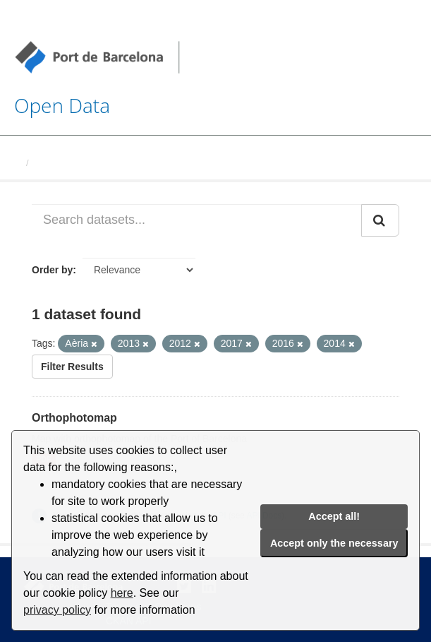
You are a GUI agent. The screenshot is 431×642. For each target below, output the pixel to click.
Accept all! (334, 516)
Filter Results (72, 366)
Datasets (54, 162)
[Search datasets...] (197, 220)
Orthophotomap (74, 418)
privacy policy (57, 610)
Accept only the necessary (334, 543)
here (122, 593)
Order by (52, 269)
